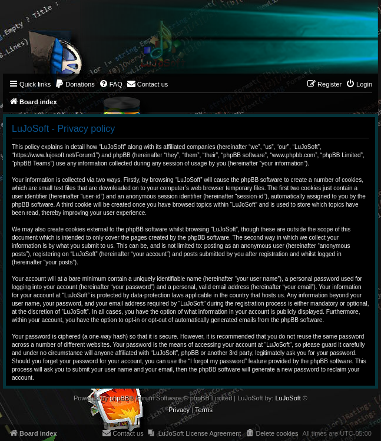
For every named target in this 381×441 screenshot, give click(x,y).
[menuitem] (75, 84)
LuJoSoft (287, 398)
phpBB (119, 398)
